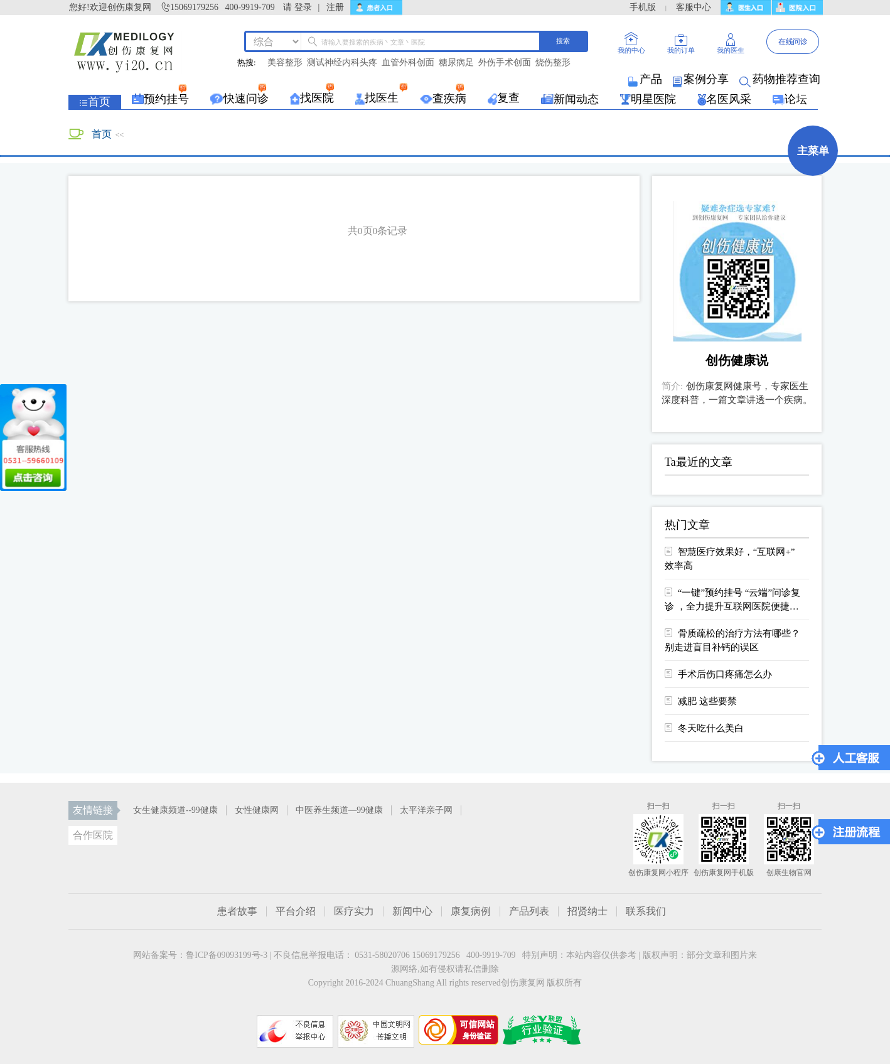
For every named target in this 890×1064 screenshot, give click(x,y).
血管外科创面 (408, 62)
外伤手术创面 (504, 62)
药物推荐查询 (780, 79)
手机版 (643, 7)
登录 (303, 7)
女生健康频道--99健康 (175, 810)
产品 (646, 79)
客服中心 (693, 7)
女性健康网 (257, 810)
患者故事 (237, 911)
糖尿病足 (456, 62)
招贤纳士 (587, 911)
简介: (672, 386)
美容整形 (285, 62)
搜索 (563, 41)
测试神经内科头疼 (342, 62)
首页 (102, 134)
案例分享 (702, 79)
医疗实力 (354, 911)
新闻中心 (412, 911)
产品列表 (529, 911)
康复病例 (471, 911)
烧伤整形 (553, 62)
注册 (335, 7)
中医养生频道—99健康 (339, 810)
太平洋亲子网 (426, 810)
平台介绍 (296, 911)
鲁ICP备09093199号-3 (226, 955)
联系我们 (646, 911)
